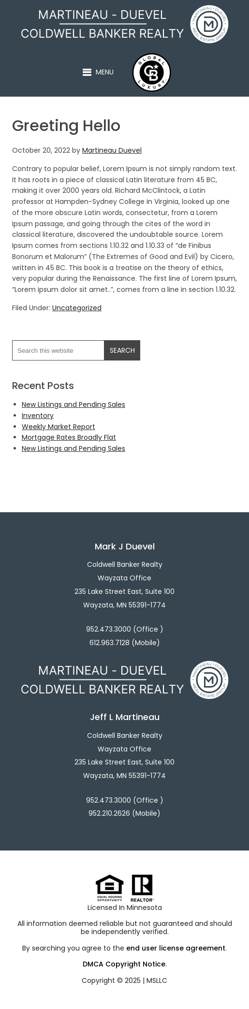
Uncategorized (77, 308)
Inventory (38, 415)
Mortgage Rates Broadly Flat (69, 437)
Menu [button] (105, 72)
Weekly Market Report (58, 427)
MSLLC (156, 980)
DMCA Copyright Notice (124, 964)
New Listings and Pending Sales (73, 404)
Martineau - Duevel (140, 10)
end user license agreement (175, 948)
